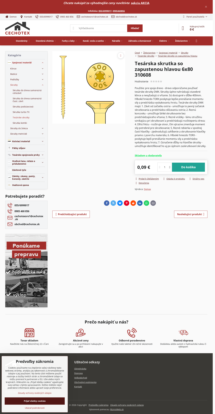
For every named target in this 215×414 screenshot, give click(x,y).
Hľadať (135, 28)
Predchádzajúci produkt (71, 214)
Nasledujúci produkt (190, 214)
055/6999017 (105, 11)
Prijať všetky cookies (35, 401)
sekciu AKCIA (140, 3)
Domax (147, 189)
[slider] (156, 81)
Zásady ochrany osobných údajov (127, 405)
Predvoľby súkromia (98, 405)
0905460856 (119, 11)
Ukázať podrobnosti (35, 407)
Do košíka (188, 167)
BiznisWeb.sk (117, 409)
